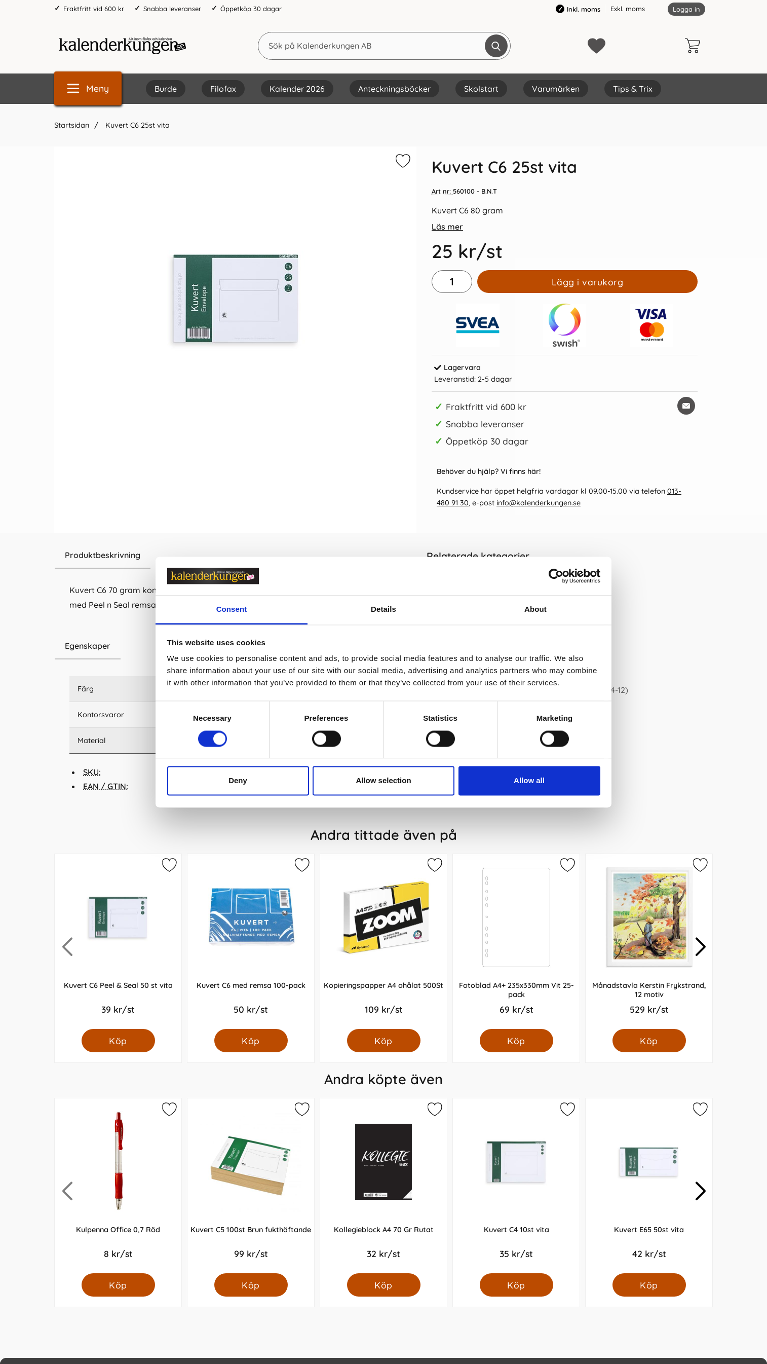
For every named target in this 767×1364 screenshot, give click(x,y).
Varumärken (556, 89)
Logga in (686, 9)
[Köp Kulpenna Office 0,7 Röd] (118, 1285)
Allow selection (383, 781)
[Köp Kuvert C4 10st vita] (516, 1285)
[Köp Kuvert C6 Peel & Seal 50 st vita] (118, 1040)
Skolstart (481, 89)
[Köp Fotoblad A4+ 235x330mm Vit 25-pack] (516, 1040)
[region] (235, 555)
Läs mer (447, 227)
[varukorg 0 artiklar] (695, 45)
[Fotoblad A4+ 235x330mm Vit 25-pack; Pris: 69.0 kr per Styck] (516, 941)
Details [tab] (383, 609)
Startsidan (71, 125)
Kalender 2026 (297, 89)
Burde (166, 89)
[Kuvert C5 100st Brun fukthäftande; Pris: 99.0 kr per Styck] (250, 1185)
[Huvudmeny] (88, 88)
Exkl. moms (627, 9)
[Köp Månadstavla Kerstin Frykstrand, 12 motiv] (649, 1040)
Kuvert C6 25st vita (136, 125)
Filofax (223, 89)
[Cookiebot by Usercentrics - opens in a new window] (556, 575)
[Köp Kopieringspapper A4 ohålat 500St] (383, 1040)
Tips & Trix (633, 89)
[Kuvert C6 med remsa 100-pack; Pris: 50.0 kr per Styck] (250, 941)
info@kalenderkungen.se (538, 502)
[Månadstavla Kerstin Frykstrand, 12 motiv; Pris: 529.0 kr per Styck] (649, 941)
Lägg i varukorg (588, 281)
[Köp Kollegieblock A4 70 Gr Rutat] (383, 1285)
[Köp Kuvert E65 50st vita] (649, 1285)
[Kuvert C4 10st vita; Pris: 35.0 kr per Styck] (516, 1185)
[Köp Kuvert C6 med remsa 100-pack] (251, 1040)
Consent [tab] (231, 609)
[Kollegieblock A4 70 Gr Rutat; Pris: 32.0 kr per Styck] (383, 1185)
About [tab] (535, 609)
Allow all (529, 781)
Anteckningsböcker (394, 89)
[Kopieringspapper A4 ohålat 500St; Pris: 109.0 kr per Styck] (383, 941)
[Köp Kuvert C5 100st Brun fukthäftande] (251, 1285)
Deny (237, 781)
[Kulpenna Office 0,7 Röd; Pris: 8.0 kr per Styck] (118, 1185)
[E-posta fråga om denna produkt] (686, 406)
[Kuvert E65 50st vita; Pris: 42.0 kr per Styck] (649, 1185)
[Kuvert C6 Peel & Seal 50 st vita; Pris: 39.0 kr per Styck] (118, 941)
